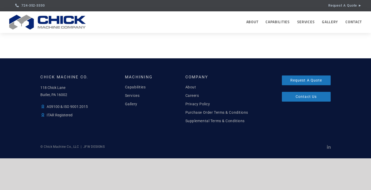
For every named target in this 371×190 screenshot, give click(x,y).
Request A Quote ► (345, 5)
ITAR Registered (60, 115)
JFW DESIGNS (94, 147)
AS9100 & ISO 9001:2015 (67, 106)
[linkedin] (329, 147)
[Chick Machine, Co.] (47, 17)
